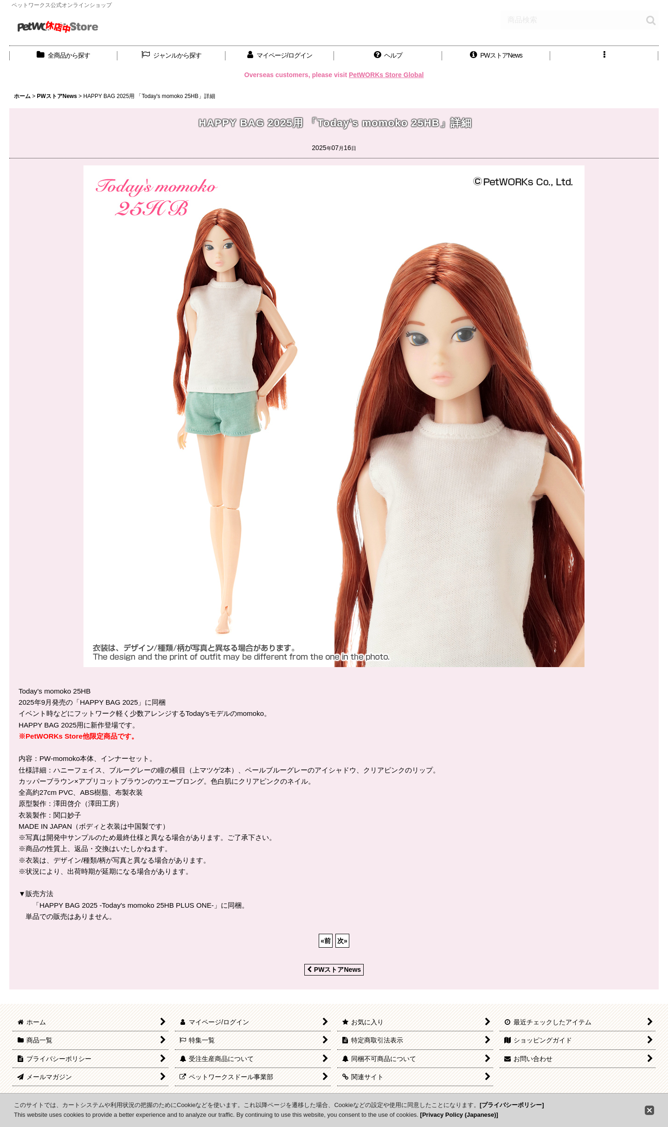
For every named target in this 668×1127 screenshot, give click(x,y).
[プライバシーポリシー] (512, 1104)
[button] (388, 55)
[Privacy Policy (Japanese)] (459, 1114)
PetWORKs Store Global (386, 75)
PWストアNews (334, 969)
